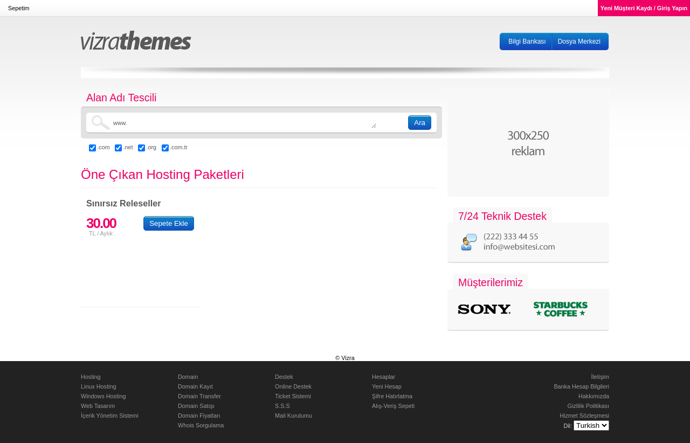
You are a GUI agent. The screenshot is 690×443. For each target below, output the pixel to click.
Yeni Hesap (387, 386)
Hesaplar (383, 376)
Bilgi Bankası (527, 41)
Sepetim (19, 8)
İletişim (600, 376)
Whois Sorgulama (201, 425)
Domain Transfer (199, 396)
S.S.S (282, 406)
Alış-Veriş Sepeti (393, 406)
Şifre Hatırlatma (392, 396)
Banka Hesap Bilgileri (581, 386)
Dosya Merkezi (579, 41)
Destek (284, 376)
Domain (188, 376)
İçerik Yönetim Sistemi (110, 415)
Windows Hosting (103, 396)
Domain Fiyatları (199, 415)
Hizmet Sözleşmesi (584, 415)
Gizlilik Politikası (588, 406)
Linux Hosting (98, 386)
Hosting (91, 376)
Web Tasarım (98, 406)
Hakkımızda (593, 396)
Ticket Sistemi (293, 396)
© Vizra (344, 358)
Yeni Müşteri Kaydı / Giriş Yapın (644, 8)
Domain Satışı (196, 406)
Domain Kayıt (195, 386)
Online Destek (293, 386)
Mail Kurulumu (293, 415)
